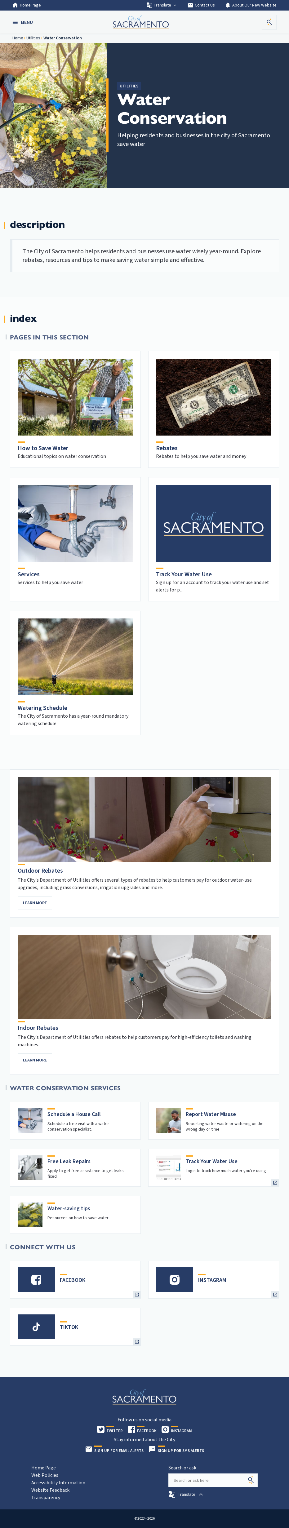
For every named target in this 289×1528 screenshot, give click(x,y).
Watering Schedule (42, 708)
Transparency (45, 1497)
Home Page (26, 5)
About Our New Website (251, 5)
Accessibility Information (58, 1482)
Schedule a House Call (74, 1114)
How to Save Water (43, 448)
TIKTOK (69, 1327)
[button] (23, 22)
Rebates (167, 448)
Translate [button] (161, 5)
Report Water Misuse (211, 1114)
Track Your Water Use (184, 574)
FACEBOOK (72, 1280)
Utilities (33, 38)
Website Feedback (50, 1490)
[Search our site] (206, 1480)
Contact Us (201, 5)
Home (17, 38)
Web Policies (44, 1475)
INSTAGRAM (212, 1280)
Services (29, 574)
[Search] (251, 1480)
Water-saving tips (68, 1208)
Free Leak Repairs (69, 1161)
